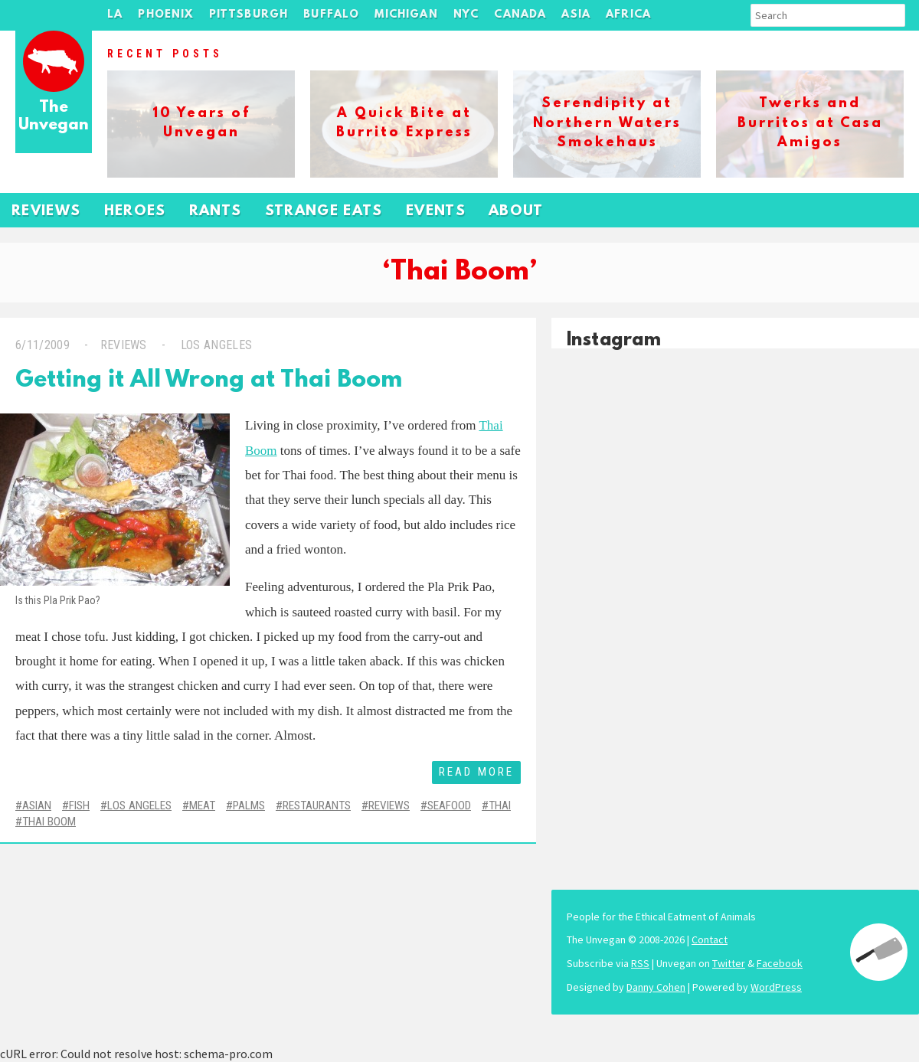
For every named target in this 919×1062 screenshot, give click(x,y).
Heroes (135, 212)
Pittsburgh (249, 14)
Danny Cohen (655, 987)
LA (115, 14)
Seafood (449, 805)
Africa (628, 14)
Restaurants (317, 805)
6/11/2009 (42, 345)
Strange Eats (324, 212)
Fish (79, 805)
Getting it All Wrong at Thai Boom (208, 381)
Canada (520, 14)
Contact (710, 939)
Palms (249, 805)
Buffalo (331, 14)
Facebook (780, 963)
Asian (36, 805)
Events (436, 212)
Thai (500, 805)
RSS (640, 963)
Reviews (46, 212)
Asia (575, 14)
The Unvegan (53, 117)
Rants (215, 212)
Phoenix (165, 14)
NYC (466, 14)
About (516, 212)
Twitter (728, 963)
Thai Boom (49, 821)
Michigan (405, 14)
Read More (476, 772)
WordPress (776, 987)
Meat (202, 805)
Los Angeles (214, 345)
